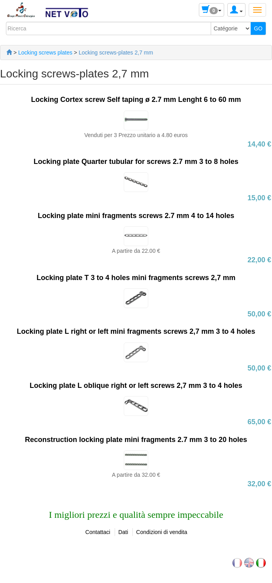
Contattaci (97, 532)
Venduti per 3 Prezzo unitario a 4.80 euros (136, 135)
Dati (123, 532)
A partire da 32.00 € (136, 475)
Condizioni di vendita (161, 532)
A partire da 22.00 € (136, 251)
